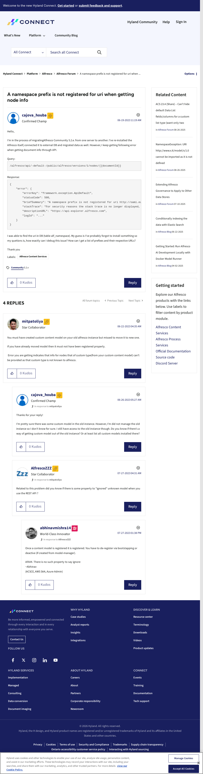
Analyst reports (80, 625)
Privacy (37, 745)
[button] (12, 282)
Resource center (143, 617)
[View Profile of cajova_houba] (34, 115)
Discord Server (167, 363)
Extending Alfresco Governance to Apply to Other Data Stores (174, 191)
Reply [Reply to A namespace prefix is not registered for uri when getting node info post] (132, 282)
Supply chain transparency (147, 745)
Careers (75, 678)
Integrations (78, 640)
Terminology (141, 625)
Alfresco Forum (66, 74)
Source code (165, 357)
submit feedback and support (100, 5)
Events (137, 678)
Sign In (181, 21)
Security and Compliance (94, 745)
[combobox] (76, 52)
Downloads (140, 633)
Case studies (78, 617)
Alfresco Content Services (33, 256)
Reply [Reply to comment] (132, 373)
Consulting (14, 693)
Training (138, 685)
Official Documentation (173, 351)
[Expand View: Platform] (44, 35)
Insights (75, 633)
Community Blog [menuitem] (66, 35)
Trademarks (120, 745)
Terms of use (67, 745)
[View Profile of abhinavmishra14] (55, 528)
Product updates (143, 648)
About (74, 685)
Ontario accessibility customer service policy (78, 749)
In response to (48, 406)
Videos (137, 640)
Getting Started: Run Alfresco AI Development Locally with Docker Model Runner (173, 252)
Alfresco (47, 74)
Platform (32, 74)
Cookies (51, 745)
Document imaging (19, 709)
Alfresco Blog (164, 232)
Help (166, 22)
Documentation (143, 693)
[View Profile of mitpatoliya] (32, 321)
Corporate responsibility (85, 701)
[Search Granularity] (28, 52)
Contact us (16, 639)
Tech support (141, 701)
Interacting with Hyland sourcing (129, 749)
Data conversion (18, 701)
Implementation (18, 678)
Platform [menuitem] (35, 35)
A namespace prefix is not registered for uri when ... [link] (110, 74)
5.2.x (20, 268)
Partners (76, 693)
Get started (66, 5)
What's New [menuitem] (12, 35)
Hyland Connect (13, 74)
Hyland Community (142, 22)
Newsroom (77, 709)
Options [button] (189, 74)
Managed (13, 685)
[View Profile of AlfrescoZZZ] (41, 468)
